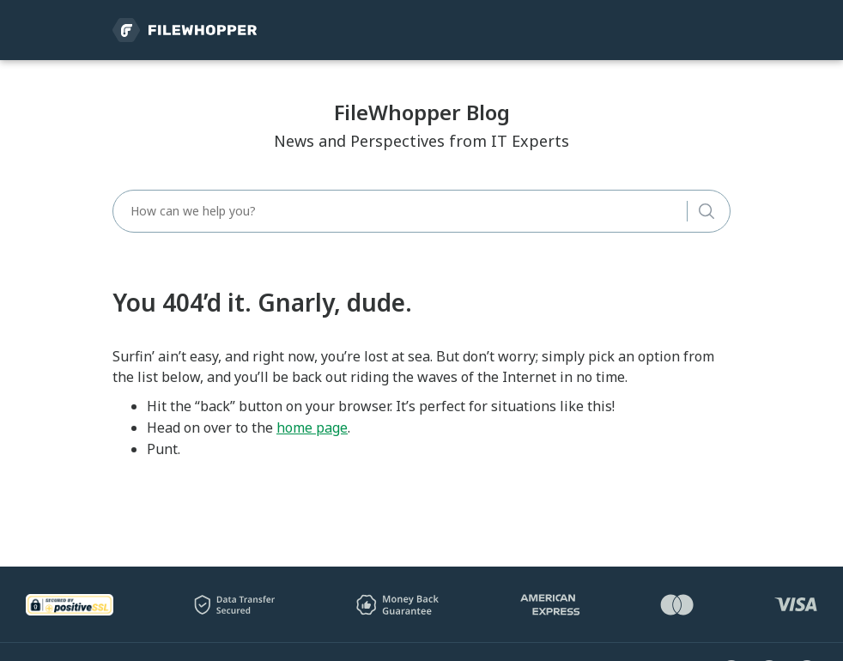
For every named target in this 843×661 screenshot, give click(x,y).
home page (312, 427)
